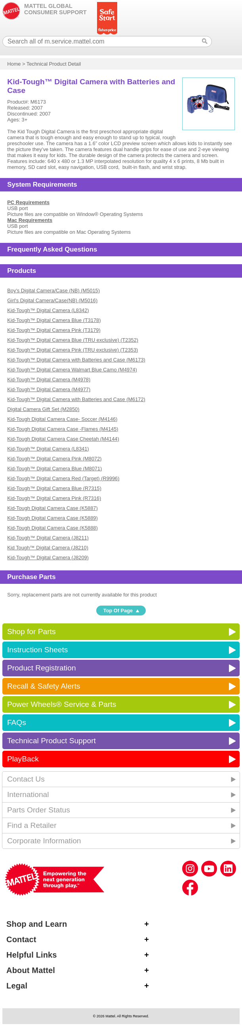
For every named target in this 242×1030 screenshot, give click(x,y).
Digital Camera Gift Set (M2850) (43, 409)
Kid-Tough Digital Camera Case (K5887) (52, 508)
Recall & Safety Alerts (43, 686)
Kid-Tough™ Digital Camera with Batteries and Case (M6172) (76, 399)
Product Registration (41, 668)
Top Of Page (118, 610)
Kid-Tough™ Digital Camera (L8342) (48, 310)
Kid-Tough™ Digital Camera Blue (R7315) (54, 488)
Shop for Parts (31, 631)
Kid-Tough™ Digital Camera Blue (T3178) (54, 320)
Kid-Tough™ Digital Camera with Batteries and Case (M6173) (76, 360)
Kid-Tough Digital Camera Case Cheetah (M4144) (63, 439)
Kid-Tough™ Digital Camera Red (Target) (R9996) (63, 478)
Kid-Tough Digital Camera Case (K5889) (52, 518)
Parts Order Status (38, 810)
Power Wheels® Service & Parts (61, 704)
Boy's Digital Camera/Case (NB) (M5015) (53, 290)
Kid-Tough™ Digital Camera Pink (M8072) (54, 459)
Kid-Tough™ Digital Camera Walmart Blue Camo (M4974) (72, 370)
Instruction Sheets (37, 650)
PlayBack (23, 759)
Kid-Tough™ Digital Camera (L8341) (48, 449)
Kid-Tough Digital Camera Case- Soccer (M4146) (62, 419)
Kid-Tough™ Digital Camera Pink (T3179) (53, 330)
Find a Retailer (32, 825)
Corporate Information (44, 841)
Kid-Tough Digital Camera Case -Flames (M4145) (62, 429)
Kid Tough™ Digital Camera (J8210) (47, 548)
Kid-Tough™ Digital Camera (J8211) (48, 538)
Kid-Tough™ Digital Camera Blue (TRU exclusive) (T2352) (72, 340)
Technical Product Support (51, 741)
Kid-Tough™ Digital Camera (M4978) (48, 379)
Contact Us (26, 779)
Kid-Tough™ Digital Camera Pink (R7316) (54, 498)
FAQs (16, 722)
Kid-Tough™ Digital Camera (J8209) (48, 557)
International (28, 794)
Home (14, 64)
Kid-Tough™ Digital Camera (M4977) (48, 389)
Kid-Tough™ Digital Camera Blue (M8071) (54, 468)
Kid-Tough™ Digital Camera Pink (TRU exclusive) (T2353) (72, 350)
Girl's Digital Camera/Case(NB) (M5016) (52, 300)
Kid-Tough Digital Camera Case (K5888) (52, 528)
